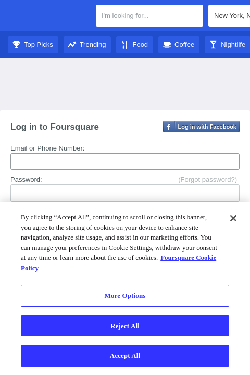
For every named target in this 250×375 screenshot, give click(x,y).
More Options (125, 295)
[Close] (233, 218)
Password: (26, 179)
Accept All (125, 355)
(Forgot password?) (207, 179)
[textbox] (149, 16)
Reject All (125, 326)
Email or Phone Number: (47, 148)
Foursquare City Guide (48, 16)
